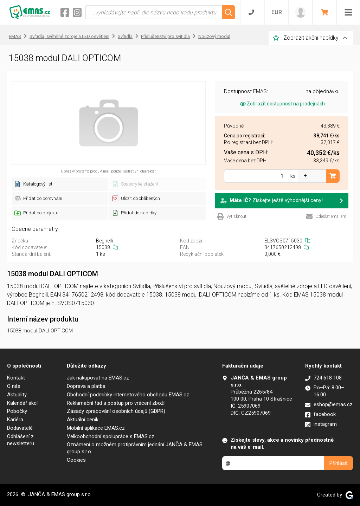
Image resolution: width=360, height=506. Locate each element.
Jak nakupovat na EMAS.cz (98, 378)
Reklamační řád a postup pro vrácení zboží (116, 403)
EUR (276, 12)
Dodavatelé (20, 428)
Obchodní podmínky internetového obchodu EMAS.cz (128, 394)
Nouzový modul (214, 36)
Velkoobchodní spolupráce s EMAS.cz (110, 436)
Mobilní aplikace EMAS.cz (96, 428)
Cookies (76, 460)
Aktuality (17, 394)
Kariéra (15, 419)
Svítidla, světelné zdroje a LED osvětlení (69, 36)
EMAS (15, 36)
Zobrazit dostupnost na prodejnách (282, 103)
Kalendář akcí (22, 403)
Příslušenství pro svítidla (165, 36)
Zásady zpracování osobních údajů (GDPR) (116, 411)
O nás (13, 386)
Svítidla (125, 36)
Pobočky (17, 411)
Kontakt (16, 378)
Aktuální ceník (82, 419)
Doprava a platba (86, 386)
